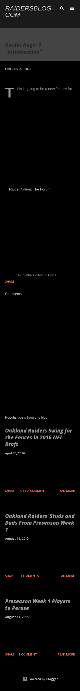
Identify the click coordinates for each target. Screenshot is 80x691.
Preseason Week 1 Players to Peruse (37, 604)
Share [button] (10, 281)
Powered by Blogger (40, 679)
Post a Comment (32, 491)
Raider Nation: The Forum (29, 189)
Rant (52, 274)
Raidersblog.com (29, 11)
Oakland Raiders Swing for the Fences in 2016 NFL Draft (38, 437)
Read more (66, 491)
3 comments (29, 576)
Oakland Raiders (32, 274)
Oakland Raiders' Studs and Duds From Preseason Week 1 (40, 522)
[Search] (62, 7)
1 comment (28, 654)
